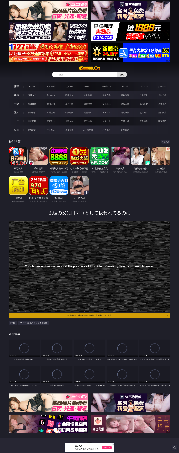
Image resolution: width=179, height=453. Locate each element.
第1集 (12, 323)
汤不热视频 (88, 129)
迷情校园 (107, 121)
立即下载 (106, 447)
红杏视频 (107, 129)
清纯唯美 (125, 112)
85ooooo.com (89, 68)
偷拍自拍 (51, 103)
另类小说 (125, 121)
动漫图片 (88, 112)
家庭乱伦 (51, 121)
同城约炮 (32, 129)
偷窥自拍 (32, 112)
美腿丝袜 (107, 112)
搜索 (122, 74)
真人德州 (51, 86)
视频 (16, 95)
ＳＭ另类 (162, 95)
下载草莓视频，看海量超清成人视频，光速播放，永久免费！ (117, 315)
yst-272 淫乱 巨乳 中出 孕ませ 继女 (33, 323)
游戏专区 (88, 86)
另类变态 (162, 103)
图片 (16, 112)
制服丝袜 (107, 103)
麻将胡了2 (106, 86)
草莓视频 (69, 129)
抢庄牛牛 (162, 86)
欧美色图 (69, 112)
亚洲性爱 (32, 103)
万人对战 (69, 86)
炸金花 (125, 86)
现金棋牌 (144, 86)
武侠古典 (88, 121)
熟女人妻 (107, 95)
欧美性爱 (88, 103)
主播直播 (144, 95)
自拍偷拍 (51, 95)
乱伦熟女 (144, 103)
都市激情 (32, 121)
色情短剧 (125, 129)
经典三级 (125, 103)
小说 (16, 121)
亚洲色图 (51, 112)
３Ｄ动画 (88, 95)
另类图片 (162, 112)
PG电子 (32, 86)
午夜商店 (51, 129)
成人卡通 (69, 103)
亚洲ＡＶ (32, 95)
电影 (16, 103)
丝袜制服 (125, 95)
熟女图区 (144, 112)
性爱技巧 (162, 121)
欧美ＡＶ (69, 95)
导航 (16, 129)
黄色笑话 (144, 121)
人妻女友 (69, 121)
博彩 (16, 86)
